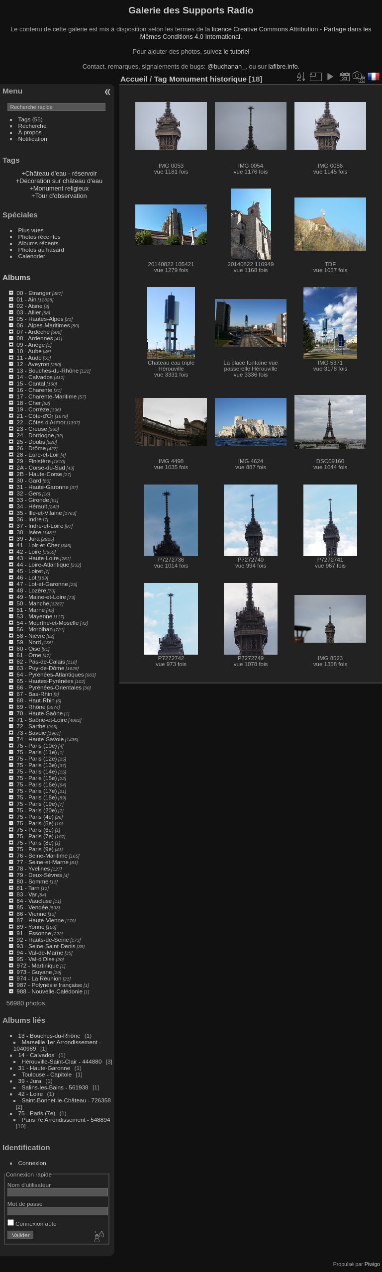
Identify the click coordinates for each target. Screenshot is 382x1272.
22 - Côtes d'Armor (40, 422)
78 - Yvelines (33, 868)
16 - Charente (34, 390)
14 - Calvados (34, 377)
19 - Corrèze (32, 409)
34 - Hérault (31, 506)
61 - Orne (28, 655)
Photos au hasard (41, 249)
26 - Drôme (31, 448)
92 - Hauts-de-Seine (42, 939)
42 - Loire (28, 551)
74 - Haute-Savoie (40, 739)
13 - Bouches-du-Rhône (47, 370)
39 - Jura (27, 538)
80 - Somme (32, 881)
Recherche (32, 125)
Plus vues (31, 230)
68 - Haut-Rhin (35, 700)
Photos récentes (39, 236)
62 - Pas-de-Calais (40, 661)
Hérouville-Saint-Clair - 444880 (62, 1061)
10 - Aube (28, 351)
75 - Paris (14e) (36, 771)
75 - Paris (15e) (36, 778)
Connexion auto (32, 1223)
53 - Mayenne (34, 616)
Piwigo (372, 1264)
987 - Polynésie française (49, 984)
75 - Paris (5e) (35, 823)
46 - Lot (26, 577)
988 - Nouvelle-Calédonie (49, 991)
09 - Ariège (30, 344)
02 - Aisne (29, 305)
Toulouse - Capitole (47, 1074)
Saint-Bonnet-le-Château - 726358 (66, 1100)
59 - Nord (28, 642)
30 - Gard (28, 480)
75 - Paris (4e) (35, 816)
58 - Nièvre (30, 635)
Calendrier (31, 256)
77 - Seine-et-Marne (42, 862)
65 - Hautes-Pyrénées (44, 681)
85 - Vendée (32, 907)
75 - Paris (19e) (36, 803)
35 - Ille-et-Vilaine (39, 512)
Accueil (134, 79)
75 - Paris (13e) (36, 765)
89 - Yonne (30, 926)
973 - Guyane (34, 972)
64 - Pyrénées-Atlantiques (50, 674)
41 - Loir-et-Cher (37, 545)
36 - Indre (28, 519)
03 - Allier (28, 312)
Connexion (32, 1163)
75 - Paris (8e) (35, 842)
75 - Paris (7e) (35, 836)
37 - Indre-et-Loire (39, 525)
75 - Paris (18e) (36, 797)
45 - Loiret (29, 571)
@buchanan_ (226, 66)
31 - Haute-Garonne (42, 487)
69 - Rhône (30, 706)
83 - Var (26, 894)
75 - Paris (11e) (36, 752)
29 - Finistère (33, 461)
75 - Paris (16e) (36, 784)
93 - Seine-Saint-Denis (45, 946)
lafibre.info (283, 66)
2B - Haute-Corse (39, 474)
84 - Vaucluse (34, 900)
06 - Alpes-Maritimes (43, 325)
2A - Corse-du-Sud (40, 467)
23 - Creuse (31, 428)
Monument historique (208, 79)
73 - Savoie (31, 732)
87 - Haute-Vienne (40, 920)
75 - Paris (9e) (35, 849)
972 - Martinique (37, 965)
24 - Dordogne (35, 435)
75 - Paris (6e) (35, 829)
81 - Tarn (27, 887)
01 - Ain (26, 299)
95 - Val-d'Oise (35, 959)
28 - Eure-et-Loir (37, 454)
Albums (16, 277)
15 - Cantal (30, 383)
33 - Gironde (32, 499)
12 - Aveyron (32, 364)
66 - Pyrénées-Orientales (49, 687)
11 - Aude (28, 357)
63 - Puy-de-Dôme (40, 668)
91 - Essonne (33, 933)
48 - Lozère (31, 590)
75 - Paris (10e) (36, 745)
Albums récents (38, 243)
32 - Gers (28, 493)
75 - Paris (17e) (36, 790)
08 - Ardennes (34, 338)
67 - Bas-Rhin (34, 693)
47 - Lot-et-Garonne (42, 584)
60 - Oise (28, 648)
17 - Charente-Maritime (46, 396)
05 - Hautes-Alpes (39, 318)
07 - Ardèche (33, 331)
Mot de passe (25, 1203)
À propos (30, 132)
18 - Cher (28, 402)
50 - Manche (32, 603)
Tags (24, 119)
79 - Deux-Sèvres (39, 875)
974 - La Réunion (38, 978)
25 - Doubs (30, 441)
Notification (32, 138)
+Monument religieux (59, 188)
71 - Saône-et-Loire (41, 719)
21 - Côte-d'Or (34, 415)
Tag (160, 79)
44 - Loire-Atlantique (42, 564)
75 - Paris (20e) (36, 810)
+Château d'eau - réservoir (58, 173)
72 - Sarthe (30, 726)
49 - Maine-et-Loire (41, 596)
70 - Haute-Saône (39, 713)
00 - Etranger (33, 293)
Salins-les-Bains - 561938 (55, 1087)
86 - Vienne (31, 913)
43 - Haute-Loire (37, 558)
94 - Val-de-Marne (39, 952)
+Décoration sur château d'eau (59, 181)
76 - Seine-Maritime (42, 855)
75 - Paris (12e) (36, 758)
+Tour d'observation (59, 195)
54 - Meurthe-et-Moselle (47, 622)
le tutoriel (236, 51)
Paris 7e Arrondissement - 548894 (66, 1119)
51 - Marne (30, 609)
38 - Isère (28, 532)
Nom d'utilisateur (29, 1184)
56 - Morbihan (34, 629)
